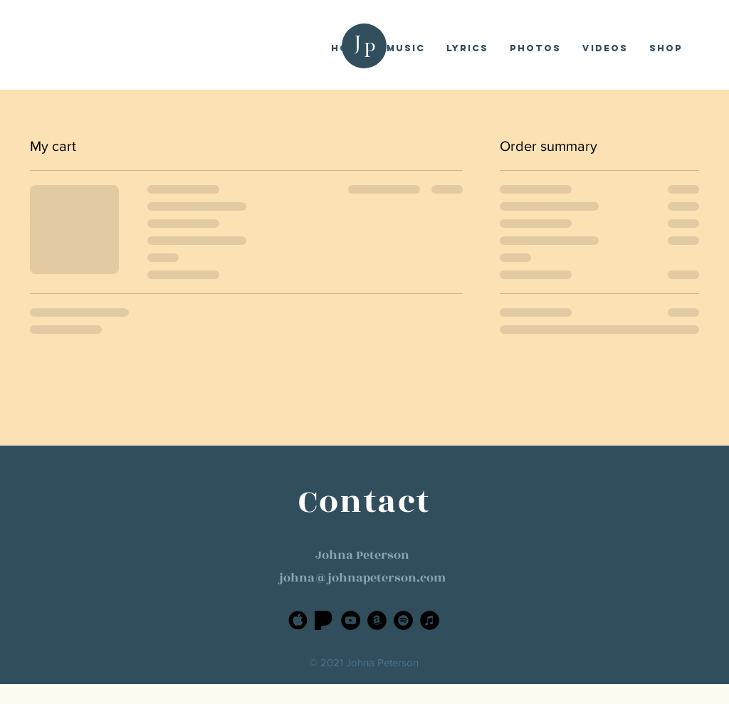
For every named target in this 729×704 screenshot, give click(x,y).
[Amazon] (377, 620)
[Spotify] (403, 620)
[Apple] (298, 620)
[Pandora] (324, 620)
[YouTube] (350, 620)
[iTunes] (429, 620)
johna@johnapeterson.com (362, 578)
